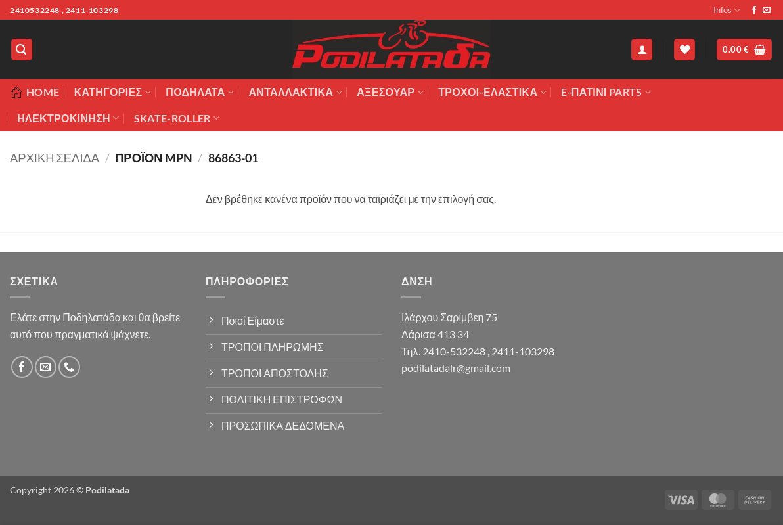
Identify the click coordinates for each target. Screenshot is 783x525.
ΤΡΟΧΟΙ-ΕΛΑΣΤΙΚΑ (492, 92)
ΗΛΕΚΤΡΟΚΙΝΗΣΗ (68, 118)
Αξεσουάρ (390, 92)
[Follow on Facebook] (754, 10)
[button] (21, 49)
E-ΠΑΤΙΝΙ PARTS (606, 92)
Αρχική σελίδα (54, 157)
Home (34, 92)
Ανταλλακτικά (295, 92)
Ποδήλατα (200, 92)
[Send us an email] (767, 10)
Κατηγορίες (112, 92)
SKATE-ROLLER (176, 118)
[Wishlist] (684, 49)
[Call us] (69, 367)
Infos (726, 10)
